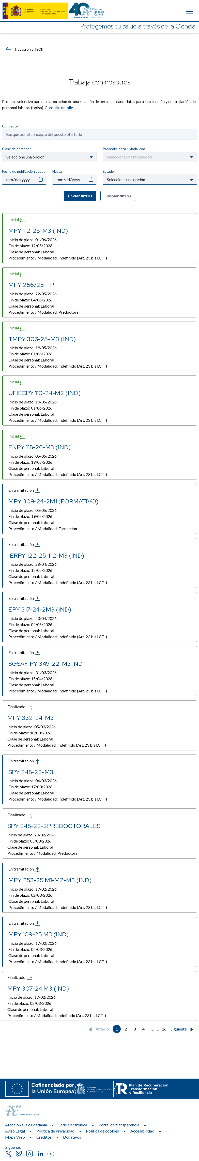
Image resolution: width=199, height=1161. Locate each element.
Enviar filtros (80, 195)
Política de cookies (102, 1130)
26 (164, 1028)
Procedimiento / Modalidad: (57, 257)
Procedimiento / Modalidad (124, 149)
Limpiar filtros (117, 195)
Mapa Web (15, 1137)
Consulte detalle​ (59, 107)
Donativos (72, 1137)
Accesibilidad (142, 1130)
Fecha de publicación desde (23, 171)
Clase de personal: (16, 149)
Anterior (98, 1029)
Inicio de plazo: (32, 239)
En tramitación (24, 491)
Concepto (10, 126)
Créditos (44, 1137)
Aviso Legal (15, 1130)
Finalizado (19, 707)
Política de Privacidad (55, 1130)
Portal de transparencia (119, 1124)
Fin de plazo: (30, 245)
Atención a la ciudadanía (26, 1124)
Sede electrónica (72, 1124)
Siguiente (183, 1029)
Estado (108, 171)
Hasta (57, 171)
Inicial (17, 220)
